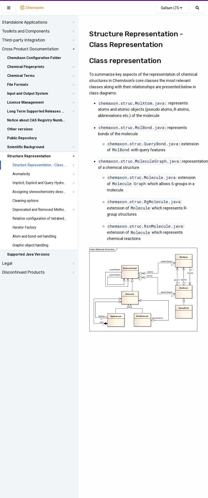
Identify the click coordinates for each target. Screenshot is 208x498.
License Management (25, 102)
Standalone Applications (24, 22)
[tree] (39, 147)
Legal (7, 263)
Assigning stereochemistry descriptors (39, 192)
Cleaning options (25, 201)
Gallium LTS (171, 8)
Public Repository (22, 138)
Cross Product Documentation (30, 49)
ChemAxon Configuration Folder (34, 58)
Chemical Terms (21, 76)
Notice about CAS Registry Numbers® (36, 120)
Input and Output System (27, 93)
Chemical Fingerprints (25, 67)
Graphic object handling (30, 245)
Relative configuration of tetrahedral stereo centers (39, 218)
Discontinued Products (23, 272)
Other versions (20, 129)
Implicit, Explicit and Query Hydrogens (39, 183)
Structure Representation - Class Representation (39, 165)
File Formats (17, 84)
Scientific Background (25, 147)
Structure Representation (29, 156)
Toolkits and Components (25, 31)
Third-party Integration (23, 40)
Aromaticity (21, 174)
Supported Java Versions (28, 254)
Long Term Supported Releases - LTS (36, 111)
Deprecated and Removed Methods (39, 209)
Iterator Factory (24, 227)
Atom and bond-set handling (34, 236)
